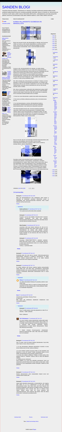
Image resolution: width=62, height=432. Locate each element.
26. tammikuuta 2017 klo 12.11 (28, 372)
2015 (53, 171)
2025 (53, 35)
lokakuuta (56, 59)
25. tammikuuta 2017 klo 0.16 (34, 209)
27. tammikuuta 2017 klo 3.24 (35, 318)
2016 (53, 169)
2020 (53, 43)
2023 (53, 37)
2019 (53, 45)
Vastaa (17, 203)
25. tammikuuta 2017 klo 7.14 (27, 265)
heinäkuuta (55, 71)
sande (4, 21)
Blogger (34, 429)
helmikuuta (55, 93)
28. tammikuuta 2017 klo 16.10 (28, 381)
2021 (53, 41)
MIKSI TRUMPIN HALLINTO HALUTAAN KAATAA (55, 105)
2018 (53, 47)
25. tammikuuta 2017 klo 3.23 (31, 215)
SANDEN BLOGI (16, 7)
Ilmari (17, 295)
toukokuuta (55, 80)
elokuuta (55, 67)
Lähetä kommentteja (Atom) (32, 421)
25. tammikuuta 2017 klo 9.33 (25, 295)
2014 (53, 173)
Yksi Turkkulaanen (24, 318)
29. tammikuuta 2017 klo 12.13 (30, 280)
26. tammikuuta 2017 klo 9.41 (31, 308)
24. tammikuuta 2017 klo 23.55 (28, 195)
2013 (53, 175)
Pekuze (21, 280)
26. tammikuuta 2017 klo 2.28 (27, 340)
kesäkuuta (55, 76)
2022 (53, 39)
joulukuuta (55, 52)
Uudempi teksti (17, 417)
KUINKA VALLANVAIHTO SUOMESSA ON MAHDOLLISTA (55, 117)
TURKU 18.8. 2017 (9, 93)
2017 (53, 49)
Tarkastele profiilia (6, 23)
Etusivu (30, 417)
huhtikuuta (55, 84)
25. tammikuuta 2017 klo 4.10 (27, 253)
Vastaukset (20, 206)
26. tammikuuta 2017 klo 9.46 (31, 238)
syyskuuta (55, 64)
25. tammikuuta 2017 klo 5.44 (32, 225)
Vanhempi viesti (44, 417)
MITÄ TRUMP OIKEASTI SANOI (55, 150)
